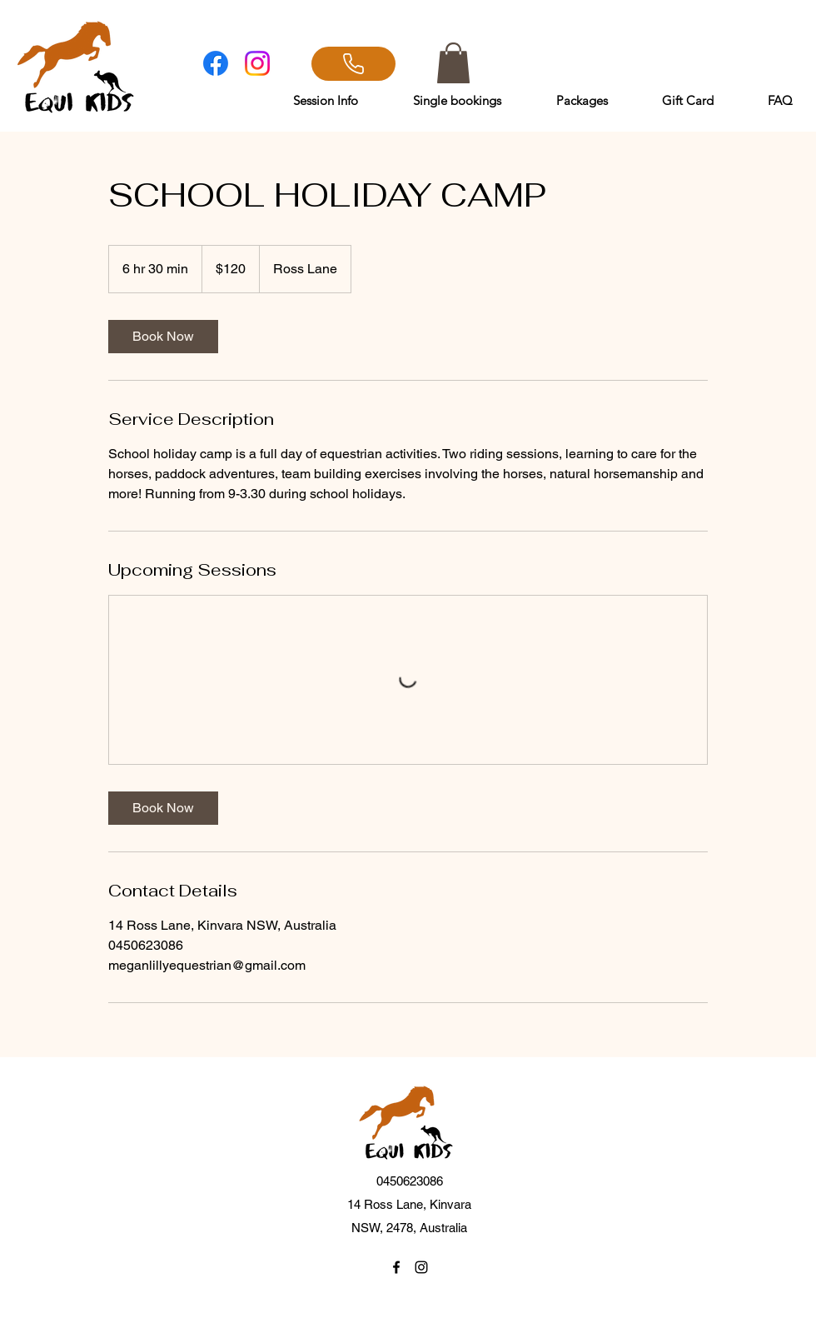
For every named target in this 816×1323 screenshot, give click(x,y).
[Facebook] (215, 63)
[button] (453, 62)
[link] (163, 336)
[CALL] (353, 64)
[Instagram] (257, 63)
